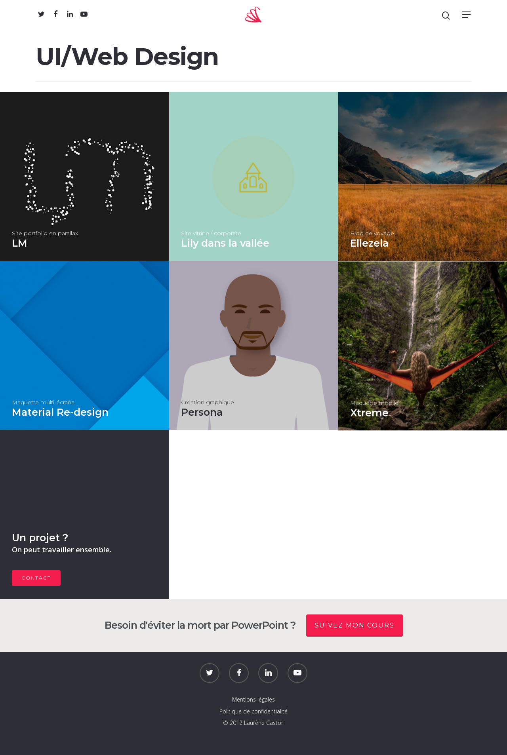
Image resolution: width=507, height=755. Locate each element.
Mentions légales (253, 699)
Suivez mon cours (354, 625)
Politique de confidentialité (253, 711)
